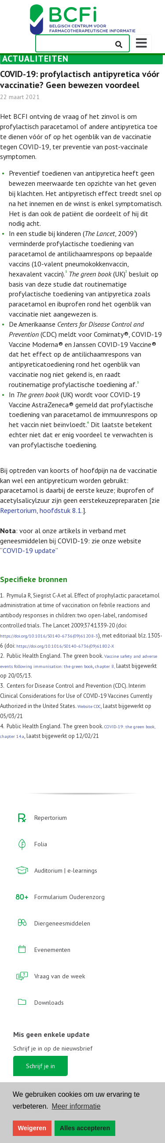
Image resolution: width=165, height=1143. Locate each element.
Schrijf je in (40, 1066)
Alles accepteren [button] (85, 1128)
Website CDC (89, 706)
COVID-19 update (29, 550)
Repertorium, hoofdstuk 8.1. (41, 510)
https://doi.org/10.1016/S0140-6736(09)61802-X (65, 646)
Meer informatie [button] (75, 1106)
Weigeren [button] (32, 1128)
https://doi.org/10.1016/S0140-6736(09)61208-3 (49, 636)
